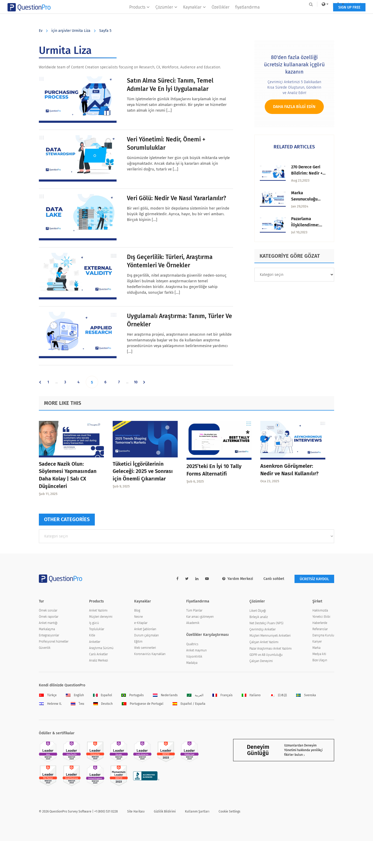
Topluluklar (96, 629)
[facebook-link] (177, 579)
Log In (327, 4)
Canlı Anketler (98, 654)
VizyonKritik (194, 656)
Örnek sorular (48, 610)
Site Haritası (136, 811)
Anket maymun (196, 650)
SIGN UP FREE (318, 15)
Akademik (192, 623)
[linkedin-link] (196, 579)
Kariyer (317, 641)
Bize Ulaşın (319, 660)
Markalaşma (47, 629)
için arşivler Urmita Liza (70, 30)
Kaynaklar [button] (194, 14)
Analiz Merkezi (98, 660)
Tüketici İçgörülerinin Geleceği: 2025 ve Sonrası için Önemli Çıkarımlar (143, 471)
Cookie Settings (229, 811)
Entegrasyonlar (49, 635)
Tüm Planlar (194, 610)
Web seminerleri (145, 648)
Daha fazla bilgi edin (294, 106)
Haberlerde (319, 623)
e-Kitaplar (140, 623)
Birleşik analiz (258, 617)
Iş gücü (94, 623)
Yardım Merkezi (237, 579)
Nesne (138, 617)
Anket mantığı (48, 623)
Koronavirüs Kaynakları (150, 654)
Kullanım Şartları (197, 811)
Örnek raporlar (48, 617)
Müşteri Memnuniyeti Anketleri (270, 635)
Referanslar (320, 629)
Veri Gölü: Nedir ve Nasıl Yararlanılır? (176, 198)
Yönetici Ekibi (321, 617)
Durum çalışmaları (146, 635)
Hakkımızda (320, 610)
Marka (316, 648)
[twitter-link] (187, 579)
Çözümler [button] (166, 14)
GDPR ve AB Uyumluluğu (266, 655)
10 (138, 382)
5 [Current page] (94, 382)
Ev (40, 30)
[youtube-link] (207, 579)
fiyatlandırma (247, 14)
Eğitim (138, 641)
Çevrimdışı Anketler (262, 629)
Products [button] (139, 14)
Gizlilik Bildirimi (165, 811)
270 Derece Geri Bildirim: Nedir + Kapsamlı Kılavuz (307, 173)
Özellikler (220, 14)
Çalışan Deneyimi (261, 661)
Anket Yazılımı (98, 610)
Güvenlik (45, 648)
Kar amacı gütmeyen (200, 617)
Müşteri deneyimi (100, 617)
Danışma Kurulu (323, 635)
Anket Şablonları (145, 629)
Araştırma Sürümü (101, 648)
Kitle (92, 635)
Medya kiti (319, 654)
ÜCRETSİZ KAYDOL (314, 579)
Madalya (191, 663)
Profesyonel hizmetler (53, 641)
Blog (137, 610)
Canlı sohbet (273, 579)
